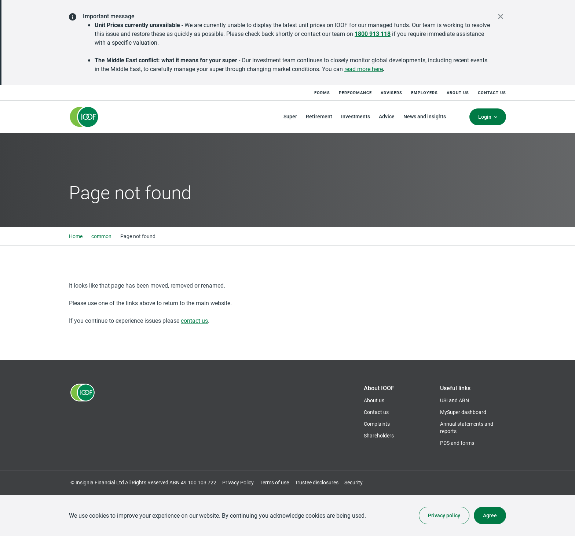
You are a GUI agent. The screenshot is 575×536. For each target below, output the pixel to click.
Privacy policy (444, 515)
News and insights (424, 116)
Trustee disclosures (316, 482)
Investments (355, 116)
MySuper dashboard (463, 412)
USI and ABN (454, 400)
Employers (424, 92)
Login (484, 116)
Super (290, 116)
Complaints (377, 423)
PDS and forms (457, 442)
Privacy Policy (238, 482)
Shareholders (379, 435)
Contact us (492, 92)
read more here (363, 69)
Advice (387, 116)
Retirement (319, 116)
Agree (490, 515)
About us (458, 92)
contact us (194, 320)
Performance (355, 92)
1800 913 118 (373, 33)
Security (353, 482)
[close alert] (500, 16)
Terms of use (274, 482)
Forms (322, 92)
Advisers (391, 92)
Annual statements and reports (466, 427)
